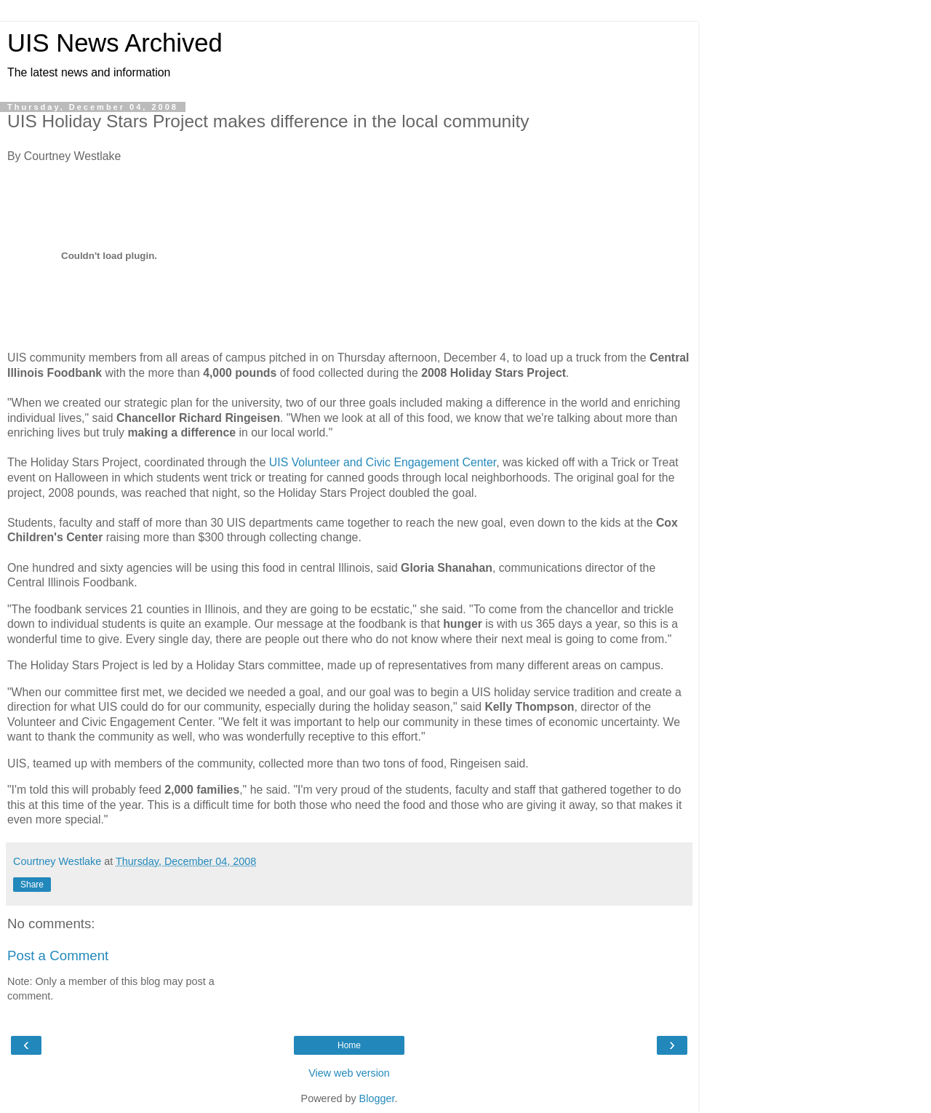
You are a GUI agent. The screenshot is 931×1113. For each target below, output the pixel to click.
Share (32, 884)
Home (349, 1045)
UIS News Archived (115, 43)
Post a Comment (57, 955)
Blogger (377, 1098)
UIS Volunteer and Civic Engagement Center (382, 462)
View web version (349, 1073)
